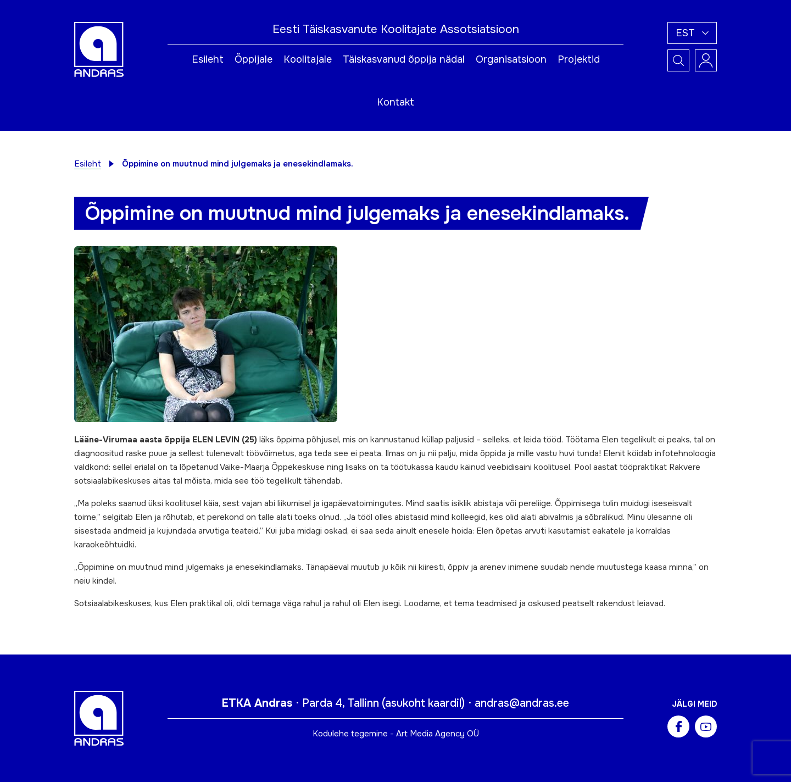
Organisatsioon (511, 59)
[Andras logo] (99, 48)
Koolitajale (307, 59)
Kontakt (395, 102)
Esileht (208, 59)
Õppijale (253, 59)
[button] (692, 33)
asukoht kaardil (423, 703)
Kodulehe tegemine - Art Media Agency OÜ (396, 733)
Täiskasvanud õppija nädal (404, 59)
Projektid (579, 59)
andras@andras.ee (522, 703)
